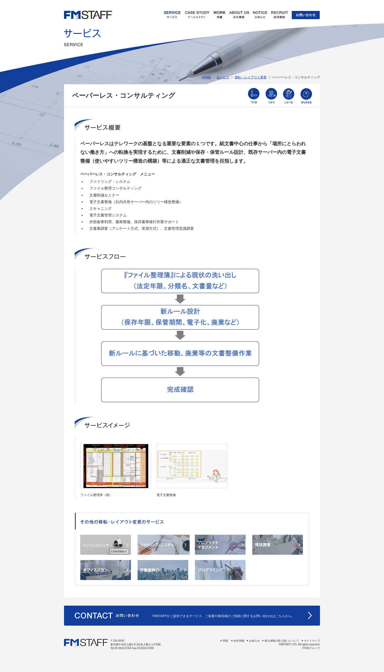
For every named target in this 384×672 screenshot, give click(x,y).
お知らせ (254, 640)
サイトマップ (312, 640)
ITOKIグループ (311, 648)
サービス (223, 77)
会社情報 (239, 640)
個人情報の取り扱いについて (282, 640)
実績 (225, 640)
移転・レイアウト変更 (251, 77)
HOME (206, 77)
